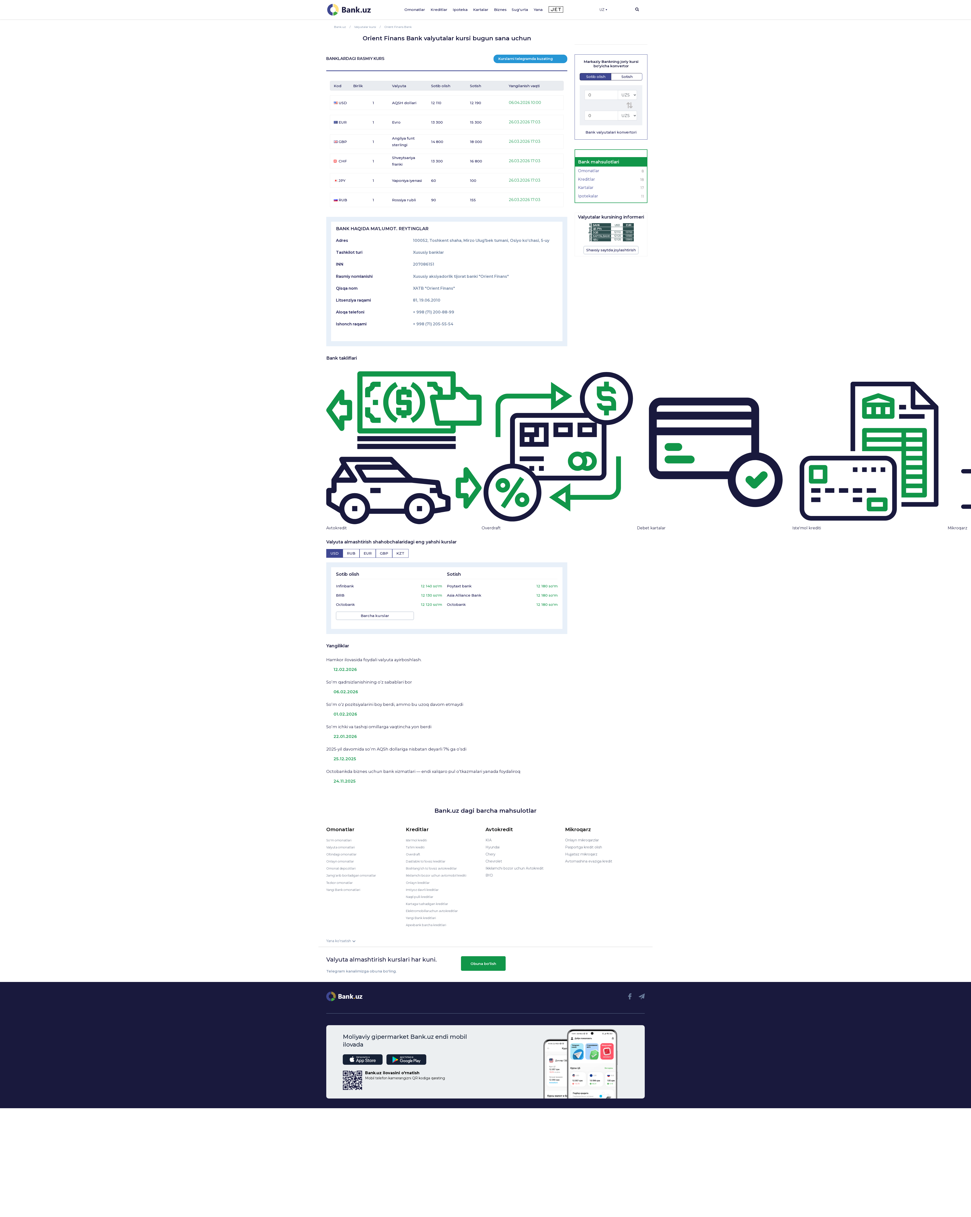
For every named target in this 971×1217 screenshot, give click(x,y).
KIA (489, 836)
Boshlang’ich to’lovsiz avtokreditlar (435, 864)
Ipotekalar (611, 196)
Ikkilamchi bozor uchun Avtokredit (515, 864)
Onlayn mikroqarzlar (582, 836)
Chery (490, 850)
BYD (489, 871)
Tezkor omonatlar (341, 878)
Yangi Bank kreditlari (423, 913)
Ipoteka (460, 9)
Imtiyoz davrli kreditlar (424, 885)
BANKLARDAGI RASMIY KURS (355, 58)
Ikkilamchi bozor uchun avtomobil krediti (440, 871)
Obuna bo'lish (483, 959)
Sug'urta (520, 9)
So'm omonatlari (340, 836)
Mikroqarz (957, 528)
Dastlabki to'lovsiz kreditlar (428, 857)
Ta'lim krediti (416, 843)
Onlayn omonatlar (341, 857)
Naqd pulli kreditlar (421, 892)
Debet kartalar (651, 528)
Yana (538, 9)
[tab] (334, 553)
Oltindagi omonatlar (343, 850)
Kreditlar (439, 9)
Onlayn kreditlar (419, 878)
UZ (603, 10)
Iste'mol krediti (806, 528)
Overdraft (491, 528)
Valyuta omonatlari (342, 843)
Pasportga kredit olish (583, 843)
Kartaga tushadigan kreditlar (430, 899)
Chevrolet (494, 857)
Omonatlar (414, 9)
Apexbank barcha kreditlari (428, 920)
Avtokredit (336, 528)
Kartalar (480, 9)
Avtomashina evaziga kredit (588, 857)
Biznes (500, 9)
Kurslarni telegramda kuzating (525, 59)
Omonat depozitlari (342, 864)
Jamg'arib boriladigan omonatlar (353, 871)
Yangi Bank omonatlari (345, 885)
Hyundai (493, 843)
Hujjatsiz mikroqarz (581, 850)
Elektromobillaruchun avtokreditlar (435, 906)
